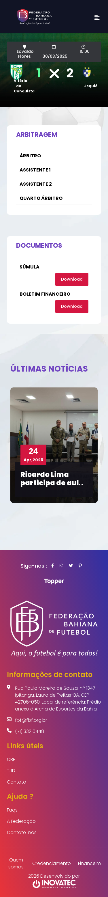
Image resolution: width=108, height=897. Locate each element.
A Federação (21, 821)
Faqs (12, 810)
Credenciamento (51, 863)
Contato (16, 782)
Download (72, 279)
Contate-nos (22, 832)
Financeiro (89, 863)
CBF (11, 759)
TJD (11, 770)
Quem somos (16, 863)
